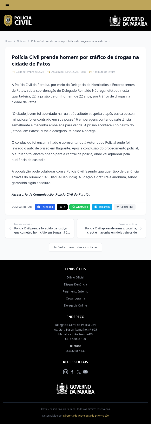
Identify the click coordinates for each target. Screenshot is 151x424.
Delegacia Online (75, 305)
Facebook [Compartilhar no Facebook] (45, 207)
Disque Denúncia (75, 284)
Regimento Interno (75, 291)
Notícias (21, 41)
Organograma (75, 298)
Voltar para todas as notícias (75, 247)
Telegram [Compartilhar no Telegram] (102, 207)
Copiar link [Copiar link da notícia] (124, 207)
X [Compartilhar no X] (62, 207)
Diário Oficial (75, 277)
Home (8, 41)
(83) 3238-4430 (76, 351)
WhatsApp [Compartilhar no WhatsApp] (80, 207)
